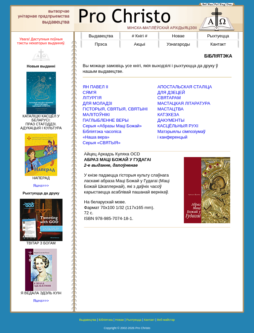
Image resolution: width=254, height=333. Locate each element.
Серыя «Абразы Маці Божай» (112, 125)
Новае (178, 35)
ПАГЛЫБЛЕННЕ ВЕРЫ (106, 120)
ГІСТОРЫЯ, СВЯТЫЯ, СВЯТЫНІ (115, 108)
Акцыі (139, 44)
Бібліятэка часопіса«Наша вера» (102, 134)
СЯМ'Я (89, 92)
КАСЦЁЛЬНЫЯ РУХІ (177, 125)
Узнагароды (178, 44)
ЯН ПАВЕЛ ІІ (95, 86)
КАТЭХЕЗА (168, 114)
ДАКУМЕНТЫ (171, 120)
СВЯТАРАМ (169, 97)
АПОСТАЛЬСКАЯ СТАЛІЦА (184, 86)
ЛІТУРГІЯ (92, 97)
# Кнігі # (140, 35)
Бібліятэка (106, 319)
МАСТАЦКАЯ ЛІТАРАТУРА (183, 103)
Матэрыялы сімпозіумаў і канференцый (181, 134)
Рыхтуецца (218, 35)
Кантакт (218, 44)
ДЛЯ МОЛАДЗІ (97, 103)
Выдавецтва (101, 35)
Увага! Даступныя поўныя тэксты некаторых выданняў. (41, 41)
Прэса (101, 44)
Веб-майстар (166, 319)
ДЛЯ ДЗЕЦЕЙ (171, 92)
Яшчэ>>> (41, 185)
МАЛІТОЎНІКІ (96, 114)
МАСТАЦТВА (170, 108)
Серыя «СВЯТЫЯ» (101, 142)
